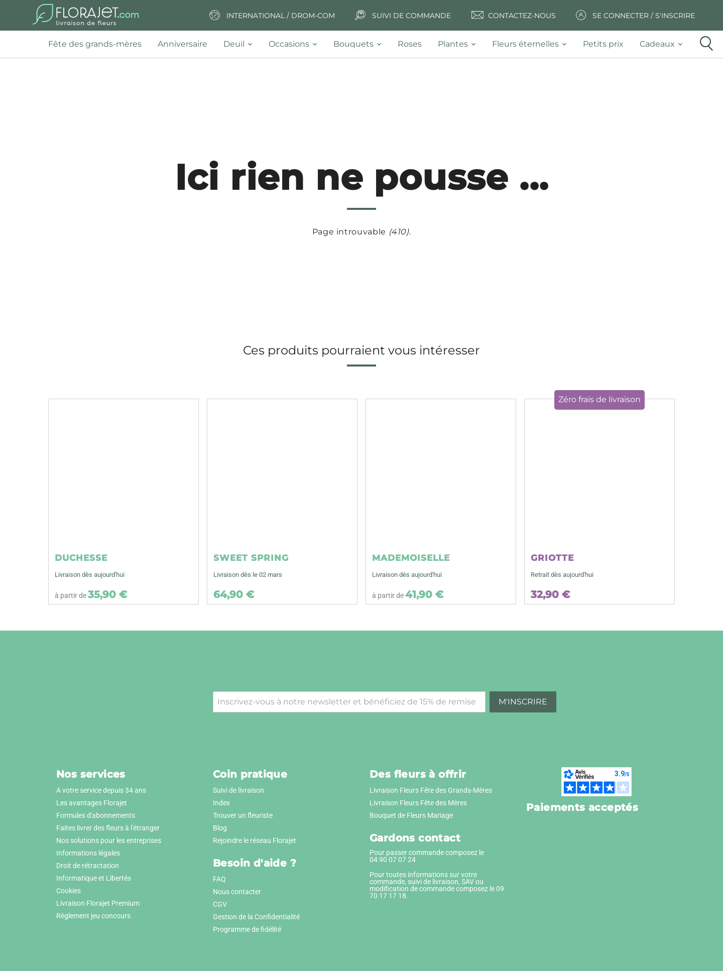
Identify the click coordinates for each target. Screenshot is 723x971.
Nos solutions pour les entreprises (108, 840)
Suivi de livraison (238, 790)
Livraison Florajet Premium (98, 903)
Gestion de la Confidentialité (256, 916)
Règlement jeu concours (93, 915)
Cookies (68, 890)
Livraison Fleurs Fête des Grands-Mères (431, 790)
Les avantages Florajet (91, 802)
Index (221, 802)
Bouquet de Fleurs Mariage (411, 815)
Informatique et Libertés (93, 878)
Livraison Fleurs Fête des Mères (418, 802)
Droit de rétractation (87, 865)
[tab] (99, 44)
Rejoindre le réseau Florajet (254, 840)
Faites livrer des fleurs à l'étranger (108, 827)
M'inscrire (523, 701)
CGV (220, 904)
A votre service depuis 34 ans (101, 790)
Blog (220, 827)
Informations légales (88, 853)
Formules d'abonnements (95, 815)
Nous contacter (237, 891)
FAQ (219, 879)
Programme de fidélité (247, 929)
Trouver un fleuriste (243, 815)
